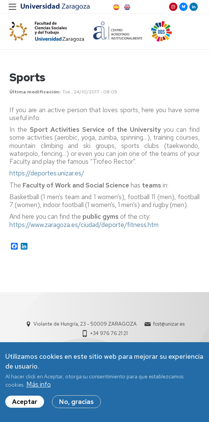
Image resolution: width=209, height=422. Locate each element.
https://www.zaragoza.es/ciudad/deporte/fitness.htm (84, 225)
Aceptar (24, 402)
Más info (38, 385)
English (126, 7)
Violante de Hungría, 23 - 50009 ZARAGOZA (85, 324)
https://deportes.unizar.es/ (46, 173)
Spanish (115, 7)
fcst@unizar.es (169, 324)
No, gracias (76, 402)
